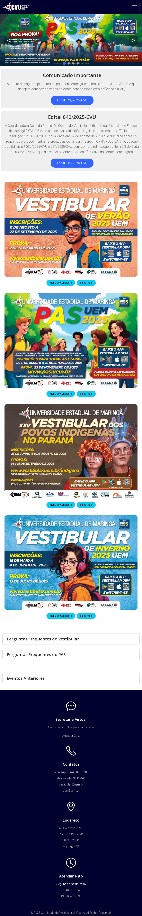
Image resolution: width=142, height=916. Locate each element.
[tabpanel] (71, 40)
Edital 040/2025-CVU (72, 163)
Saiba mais (86, 282)
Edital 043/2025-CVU (72, 100)
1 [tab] (64, 63)
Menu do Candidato (61, 282)
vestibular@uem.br (71, 784)
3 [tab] (73, 63)
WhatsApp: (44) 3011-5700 (71, 772)
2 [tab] (69, 63)
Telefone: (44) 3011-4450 (71, 778)
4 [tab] (78, 63)
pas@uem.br (71, 790)
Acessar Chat (71, 735)
